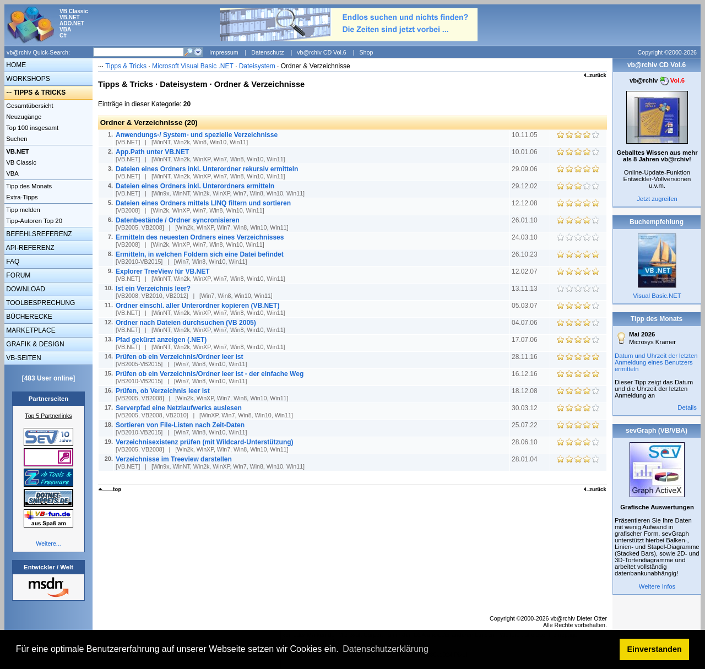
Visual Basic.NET (657, 295)
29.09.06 (525, 169)
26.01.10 (525, 220)
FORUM (17, 275)
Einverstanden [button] (654, 649)
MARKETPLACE (30, 330)
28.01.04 (525, 459)
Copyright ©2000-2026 (667, 52)
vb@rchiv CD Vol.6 (321, 52)
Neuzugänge (22, 116)
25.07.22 (525, 425)
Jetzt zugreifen (657, 198)
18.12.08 (525, 391)
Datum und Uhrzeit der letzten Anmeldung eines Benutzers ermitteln (656, 362)
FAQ (11, 261)
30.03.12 (525, 408)
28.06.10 (525, 442)
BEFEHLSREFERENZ (38, 234)
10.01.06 (525, 152)
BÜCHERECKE (28, 316)
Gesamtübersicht (28, 105)
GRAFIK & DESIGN (34, 344)
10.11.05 (525, 135)
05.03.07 (525, 305)
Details (687, 407)
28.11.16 (525, 357)
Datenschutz (267, 52)
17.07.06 (525, 340)
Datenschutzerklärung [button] (386, 649)
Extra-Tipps (21, 197)
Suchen (16, 138)
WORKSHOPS (27, 79)
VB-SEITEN (22, 358)
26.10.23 (525, 254)
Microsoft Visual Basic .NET (193, 66)
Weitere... (48, 543)
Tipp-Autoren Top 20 (33, 220)
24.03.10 (525, 237)
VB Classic (20, 162)
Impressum (223, 52)
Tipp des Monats (28, 186)
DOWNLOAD (24, 289)
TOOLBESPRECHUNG (39, 303)
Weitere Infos (657, 586)
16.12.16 (525, 374)
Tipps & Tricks (126, 66)
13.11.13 (525, 288)
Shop (366, 52)
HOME (15, 65)
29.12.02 (525, 186)
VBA (11, 173)
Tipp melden (22, 209)
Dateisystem (257, 66)
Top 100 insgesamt (31, 127)
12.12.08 (525, 203)
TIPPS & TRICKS (40, 92)
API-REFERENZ (29, 248)
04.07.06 (525, 323)
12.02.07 (525, 271)
